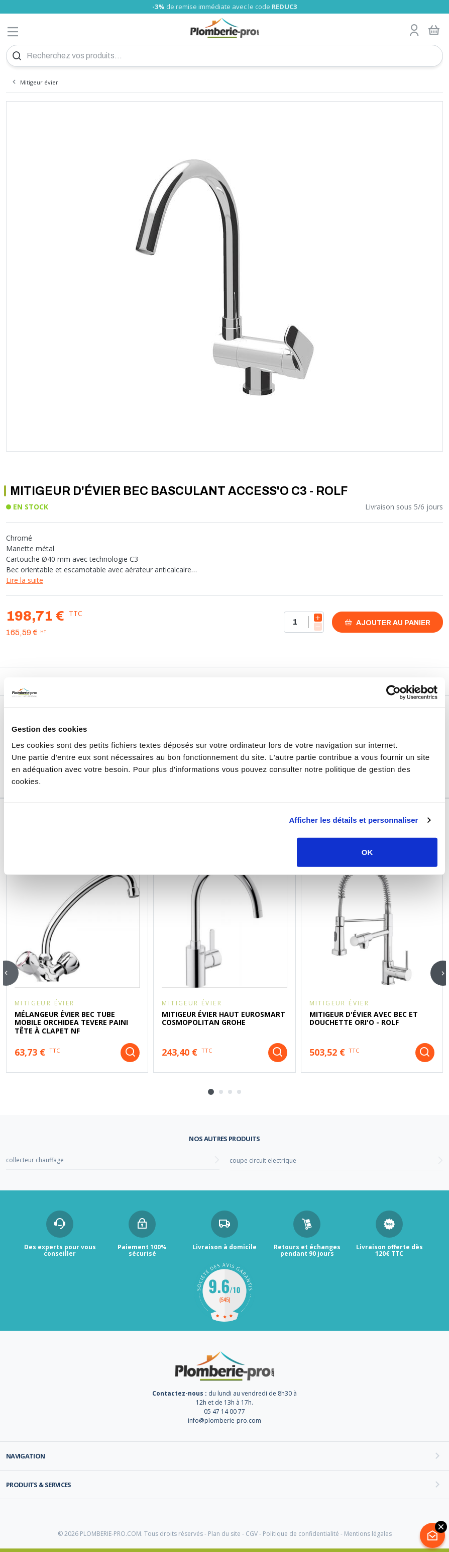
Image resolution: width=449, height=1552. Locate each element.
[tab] (211, 1092)
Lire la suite (24, 580)
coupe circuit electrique (263, 1160)
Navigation (25, 1455)
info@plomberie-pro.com (224, 1420)
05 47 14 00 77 (224, 1411)
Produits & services (38, 1484)
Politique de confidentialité (301, 1533)
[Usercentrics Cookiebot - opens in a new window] (393, 692)
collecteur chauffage (35, 1160)
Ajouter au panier (387, 622)
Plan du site (224, 1533)
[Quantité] (304, 622)
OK (367, 851)
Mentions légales (368, 1533)
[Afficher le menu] (13, 31)
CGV (252, 1533)
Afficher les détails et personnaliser (353, 820)
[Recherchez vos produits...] (224, 56)
